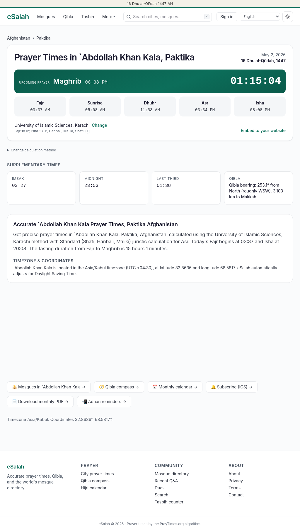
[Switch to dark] (287, 16)
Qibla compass (95, 480)
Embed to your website (263, 130)
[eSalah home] (18, 16)
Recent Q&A (166, 480)
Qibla (68, 16)
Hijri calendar (93, 487)
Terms (235, 487)
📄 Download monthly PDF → (40, 401)
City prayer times (97, 473)
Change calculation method (33, 150)
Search (161, 494)
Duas (160, 487)
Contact (236, 494)
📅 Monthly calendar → (175, 386)
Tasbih (87, 16)
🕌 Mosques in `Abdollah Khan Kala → (49, 386)
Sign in (226, 16)
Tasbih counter (169, 501)
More (108, 16)
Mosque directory (172, 473)
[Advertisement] (150, 333)
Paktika (43, 37)
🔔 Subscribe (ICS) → (232, 386)
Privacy (236, 480)
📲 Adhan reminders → (104, 401)
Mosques (46, 16)
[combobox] (167, 17)
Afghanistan (18, 37)
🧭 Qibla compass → (119, 386)
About (234, 473)
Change (99, 125)
